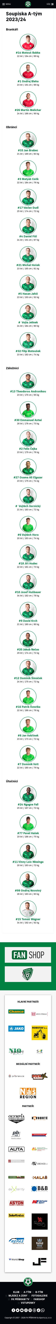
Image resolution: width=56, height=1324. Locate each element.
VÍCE (48, 4)
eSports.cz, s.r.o (45, 1318)
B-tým (39, 1292)
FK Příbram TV (20, 1299)
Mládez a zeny (18, 1295)
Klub (16, 1292)
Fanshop (39, 1299)
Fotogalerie (40, 1295)
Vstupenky (28, 1302)
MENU (8, 4)
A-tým (27, 1292)
